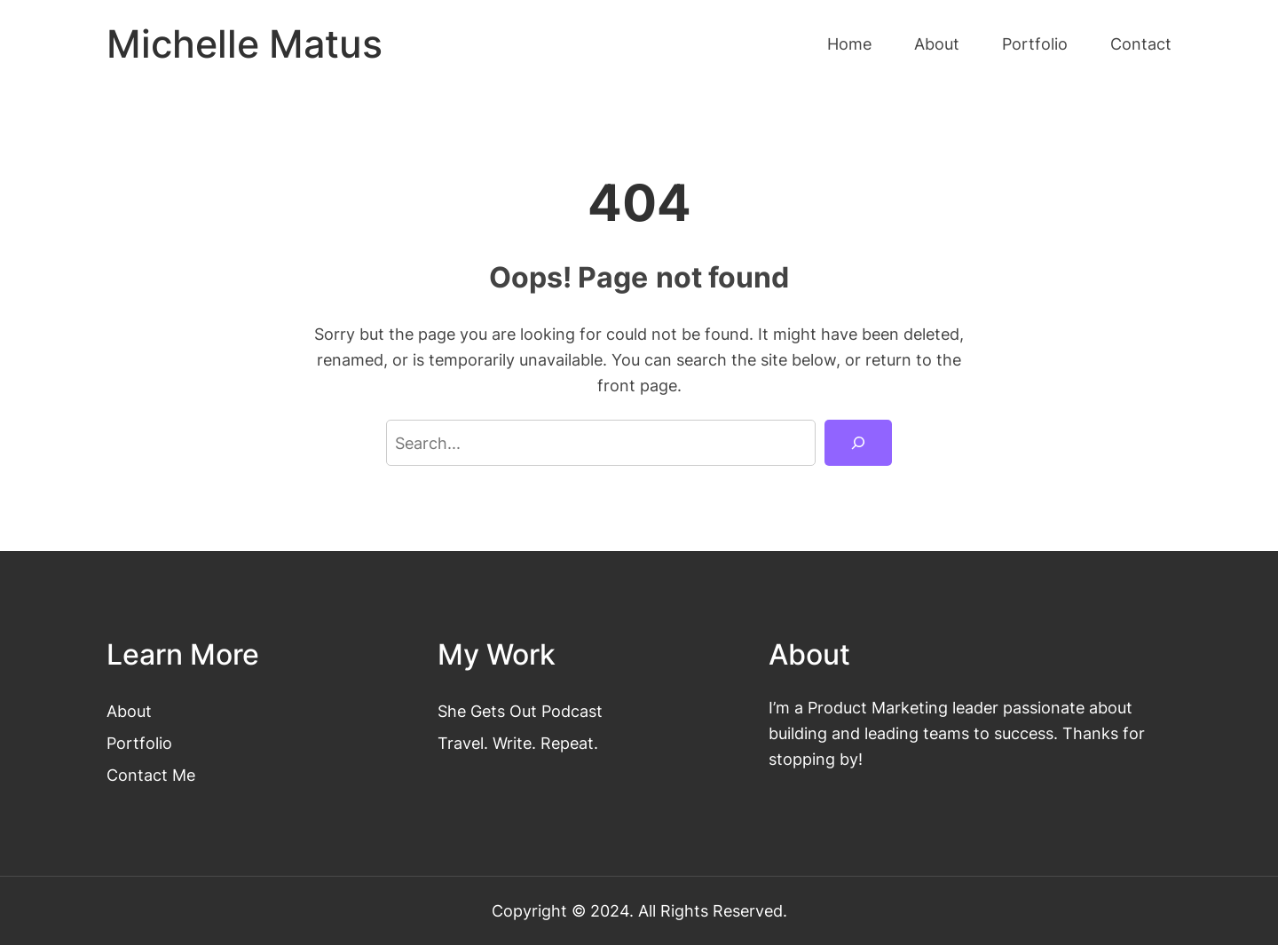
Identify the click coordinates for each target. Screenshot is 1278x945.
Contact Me (150, 774)
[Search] (858, 443)
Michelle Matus (244, 44)
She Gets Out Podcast (520, 711)
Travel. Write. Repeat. (518, 742)
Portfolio (139, 742)
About (129, 711)
